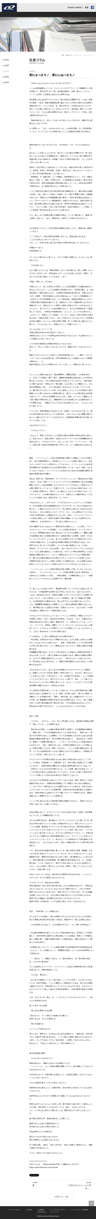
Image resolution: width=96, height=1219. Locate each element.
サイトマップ (55, 1212)
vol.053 (6, 77)
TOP (63, 55)
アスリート (48, 14)
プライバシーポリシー (15, 1209)
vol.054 (6, 71)
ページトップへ (91, 1203)
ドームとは (11, 14)
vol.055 (6, 65)
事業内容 (29, 14)
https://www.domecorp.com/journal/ (43, 1167)
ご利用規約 (41, 1209)
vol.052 (6, 82)
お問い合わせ (42, 1212)
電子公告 (29, 1209)
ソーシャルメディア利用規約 (80, 1209)
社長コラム (69, 55)
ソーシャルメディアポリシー (58, 1209)
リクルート (66, 14)
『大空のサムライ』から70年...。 (78, 1185)
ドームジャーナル (85, 14)
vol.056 (6, 60)
